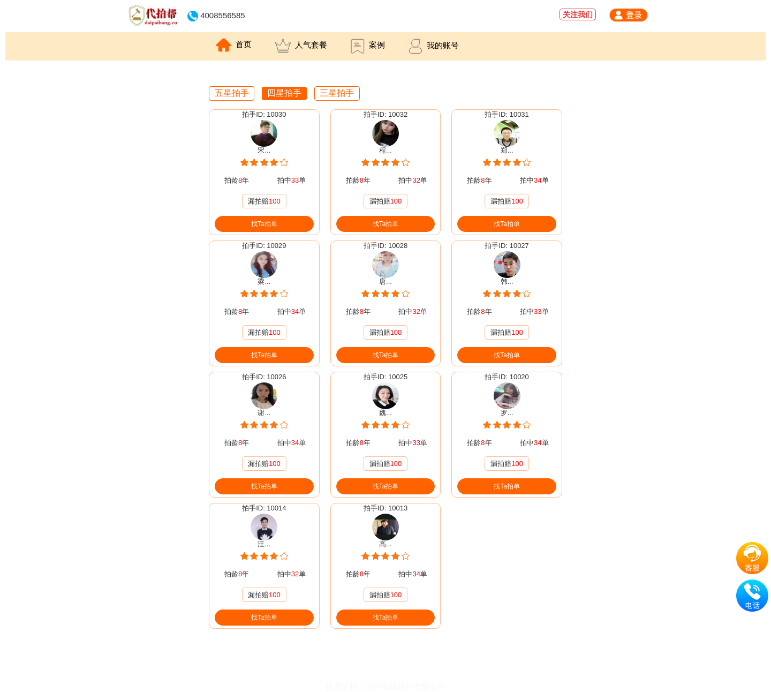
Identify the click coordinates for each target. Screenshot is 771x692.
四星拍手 (284, 92)
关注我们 (578, 14)
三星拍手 (337, 92)
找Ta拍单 (264, 224)
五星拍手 (232, 92)
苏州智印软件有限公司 (406, 686)
